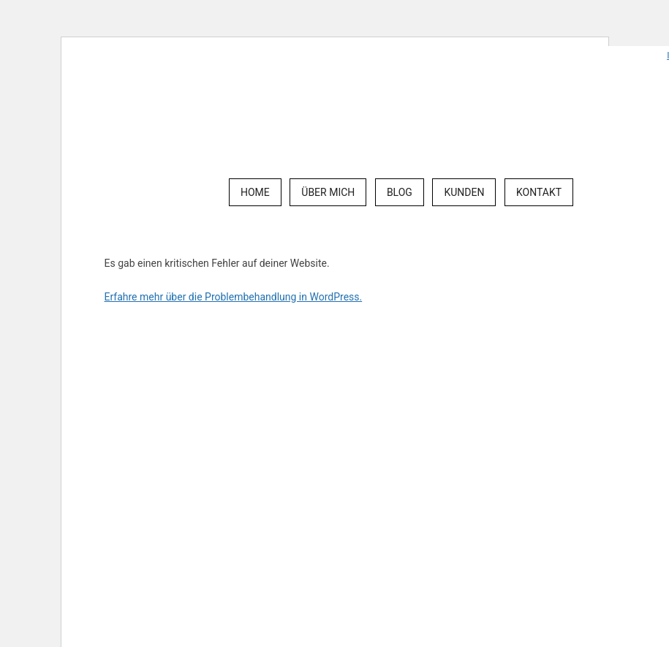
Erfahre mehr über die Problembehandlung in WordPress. (234, 297)
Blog (399, 192)
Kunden (464, 192)
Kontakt (539, 192)
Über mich (328, 192)
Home (255, 192)
